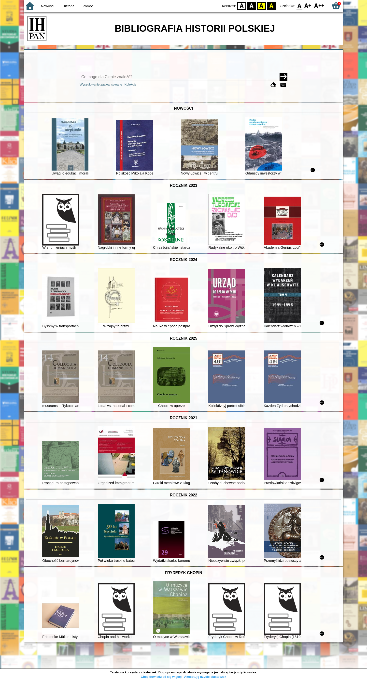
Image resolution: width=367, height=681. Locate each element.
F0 (299, 5)
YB (261, 5)
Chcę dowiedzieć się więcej (161, 677)
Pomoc (88, 6)
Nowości (47, 6)
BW (251, 5)
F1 (308, 5)
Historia (68, 6)
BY (271, 5)
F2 (319, 5)
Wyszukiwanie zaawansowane (101, 84)
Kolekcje (130, 84)
